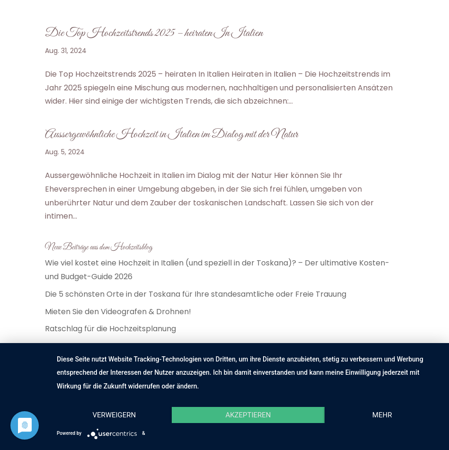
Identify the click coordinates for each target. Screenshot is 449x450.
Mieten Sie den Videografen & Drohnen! (118, 311)
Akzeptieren (248, 415)
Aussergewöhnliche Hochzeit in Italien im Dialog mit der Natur (171, 134)
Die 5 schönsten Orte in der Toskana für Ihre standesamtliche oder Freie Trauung (195, 294)
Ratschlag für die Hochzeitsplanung (110, 328)
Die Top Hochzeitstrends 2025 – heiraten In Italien (154, 33)
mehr (382, 415)
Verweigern (114, 415)
